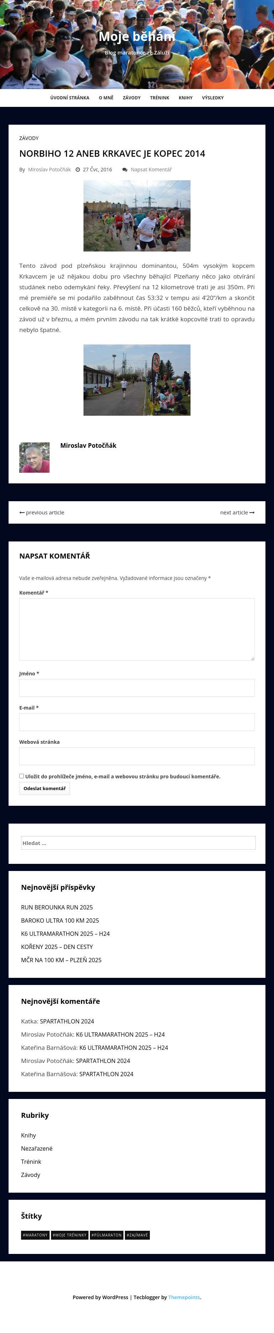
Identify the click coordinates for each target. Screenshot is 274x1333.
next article (237, 512)
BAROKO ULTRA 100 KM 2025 (60, 920)
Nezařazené (36, 1148)
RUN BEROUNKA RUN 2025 (57, 907)
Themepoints (184, 1297)
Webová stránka (39, 741)
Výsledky (213, 98)
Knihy (186, 98)
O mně (106, 98)
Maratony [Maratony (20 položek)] (36, 1235)
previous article (41, 512)
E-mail (29, 707)
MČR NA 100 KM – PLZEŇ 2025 (61, 960)
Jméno (29, 673)
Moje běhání (137, 36)
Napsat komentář (151, 169)
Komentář (33, 592)
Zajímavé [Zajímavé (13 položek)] (139, 1235)
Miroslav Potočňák (49, 169)
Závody (132, 98)
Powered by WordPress (100, 1297)
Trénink (159, 98)
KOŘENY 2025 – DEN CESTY (57, 947)
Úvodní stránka (69, 98)
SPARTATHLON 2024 (67, 1021)
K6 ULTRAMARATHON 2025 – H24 (65, 934)
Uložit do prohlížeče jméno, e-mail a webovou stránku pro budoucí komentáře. (122, 776)
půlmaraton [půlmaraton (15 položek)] (108, 1235)
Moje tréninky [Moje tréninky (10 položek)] (70, 1235)
